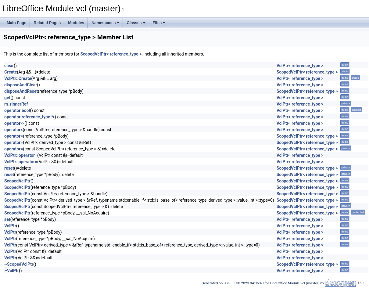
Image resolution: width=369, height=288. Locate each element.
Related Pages (47, 22)
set (7, 219)
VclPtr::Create (17, 78)
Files (159, 22)
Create (10, 72)
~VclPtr (11, 270)
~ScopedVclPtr (18, 264)
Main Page (16, 22)
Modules (76, 22)
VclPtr (10, 225)
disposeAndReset (21, 91)
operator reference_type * (28, 116)
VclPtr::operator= (20, 155)
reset (9, 168)
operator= (13, 136)
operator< (13, 129)
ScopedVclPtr (17, 180)
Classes (136, 22)
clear (9, 65)
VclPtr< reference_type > (300, 65)
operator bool (17, 110)
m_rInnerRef (16, 104)
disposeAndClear (20, 84)
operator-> (14, 123)
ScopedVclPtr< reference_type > (111, 54)
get (7, 97)
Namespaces (105, 22)
